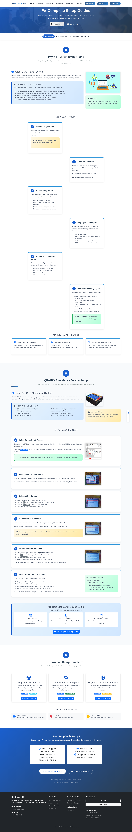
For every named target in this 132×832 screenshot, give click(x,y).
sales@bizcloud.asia (18, 809)
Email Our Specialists (80, 771)
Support (85, 36)
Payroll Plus (52, 808)
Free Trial (115, 3)
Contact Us (70, 810)
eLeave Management (54, 800)
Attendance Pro (53, 803)
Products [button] (59, 3)
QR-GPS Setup (74, 24)
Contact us (102, 3)
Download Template (29, 698)
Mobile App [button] (69, 3)
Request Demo (103, 804)
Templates (74, 36)
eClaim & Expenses (54, 806)
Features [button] (49, 3)
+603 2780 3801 (17, 815)
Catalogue (39, 3)
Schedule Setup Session (52, 771)
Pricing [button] (79, 3)
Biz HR (18, 3)
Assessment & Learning (74, 800)
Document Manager (73, 803)
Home (32, 3)
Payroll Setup (57, 24)
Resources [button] (89, 3)
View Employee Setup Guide (66, 632)
